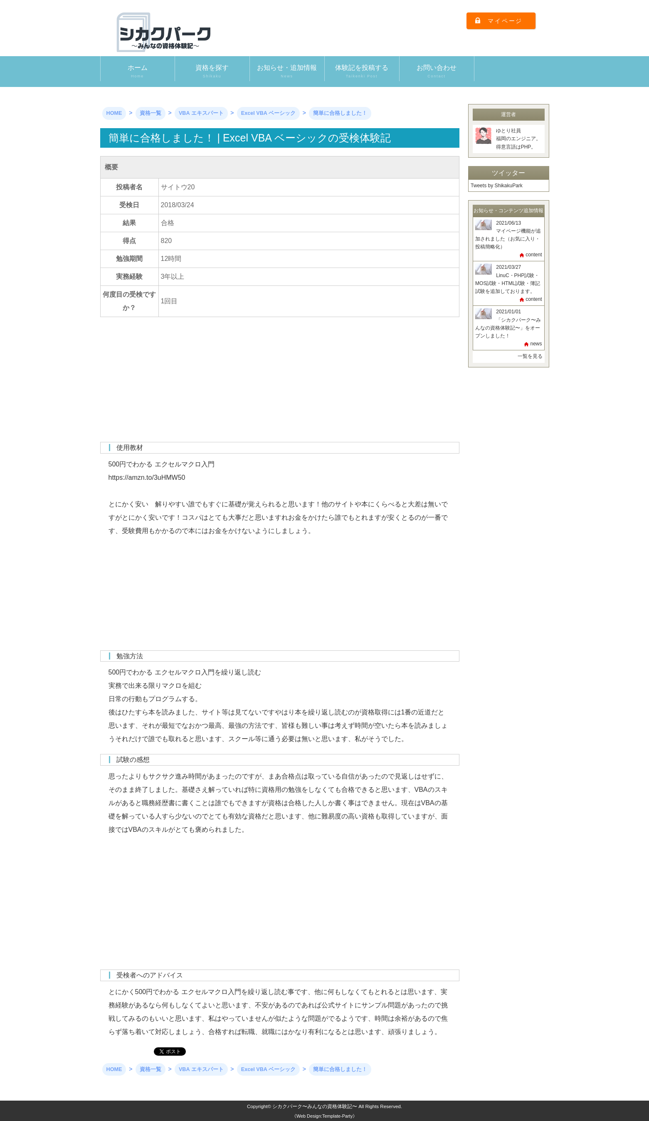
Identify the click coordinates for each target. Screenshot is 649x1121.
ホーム (138, 71)
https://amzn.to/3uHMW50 (147, 477)
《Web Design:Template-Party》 (324, 1116)
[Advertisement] (279, 383)
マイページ (505, 20)
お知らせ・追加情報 (287, 71)
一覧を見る (530, 356)
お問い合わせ (437, 71)
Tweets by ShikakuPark (497, 185)
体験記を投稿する (362, 71)
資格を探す (212, 71)
